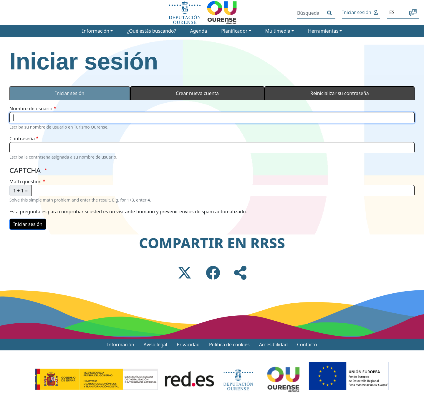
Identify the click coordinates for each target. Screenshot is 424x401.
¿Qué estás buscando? (151, 31)
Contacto (307, 344)
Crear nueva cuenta (197, 93)
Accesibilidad (273, 344)
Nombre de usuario (30, 108)
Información (120, 344)
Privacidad (188, 344)
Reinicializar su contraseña (339, 93)
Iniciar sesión (356, 12)
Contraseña (22, 138)
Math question (25, 181)
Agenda (198, 31)
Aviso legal (155, 344)
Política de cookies (229, 344)
